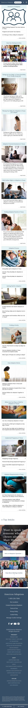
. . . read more (21, 69)
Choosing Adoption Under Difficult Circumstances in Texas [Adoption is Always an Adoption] (13, 501)
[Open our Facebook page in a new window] (8, 623)
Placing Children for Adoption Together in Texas (13, 393)
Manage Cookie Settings (14, 618)
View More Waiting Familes (13, 573)
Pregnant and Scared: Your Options (11, 31)
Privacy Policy (14, 611)
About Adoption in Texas (14, 683)
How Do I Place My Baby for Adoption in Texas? (12, 272)
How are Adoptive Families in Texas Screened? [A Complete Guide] (11, 351)
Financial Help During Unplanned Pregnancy (13, 461)
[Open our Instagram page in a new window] (18, 623)
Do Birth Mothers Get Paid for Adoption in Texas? (13, 307)
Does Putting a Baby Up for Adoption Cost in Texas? (13, 311)
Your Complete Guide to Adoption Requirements (14, 667)
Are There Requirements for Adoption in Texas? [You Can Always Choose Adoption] (13, 495)
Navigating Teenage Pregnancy (10, 458)
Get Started (18, 2)
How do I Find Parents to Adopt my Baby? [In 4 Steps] (13, 346)
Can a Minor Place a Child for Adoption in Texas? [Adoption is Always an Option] (12, 506)
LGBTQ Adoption (14, 675)
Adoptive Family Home (14, 660)
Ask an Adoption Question (14, 553)
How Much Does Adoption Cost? (14, 670)
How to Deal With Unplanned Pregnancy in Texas (13, 465)
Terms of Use (14, 608)
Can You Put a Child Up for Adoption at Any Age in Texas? (13, 424)
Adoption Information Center (14, 681)
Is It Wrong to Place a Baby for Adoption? (12, 35)
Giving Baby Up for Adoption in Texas (11, 269)
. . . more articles (21, 38)
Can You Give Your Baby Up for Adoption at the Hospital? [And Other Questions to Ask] (13, 429)
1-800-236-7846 (14, 598)
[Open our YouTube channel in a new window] (15, 623)
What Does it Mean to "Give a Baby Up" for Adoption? (14, 640)
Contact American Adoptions (14, 605)
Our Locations (14, 602)
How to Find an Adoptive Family (14, 654)
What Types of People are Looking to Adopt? (13, 354)
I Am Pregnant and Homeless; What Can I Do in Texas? (13, 316)
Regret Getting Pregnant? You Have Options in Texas (13, 27)
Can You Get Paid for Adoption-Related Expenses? (14, 646)
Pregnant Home (14, 637)
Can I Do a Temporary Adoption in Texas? (12, 420)
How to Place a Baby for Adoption (14, 643)
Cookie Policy (14, 614)
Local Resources (14, 685)
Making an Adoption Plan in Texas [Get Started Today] (12, 384)
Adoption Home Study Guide (14, 673)
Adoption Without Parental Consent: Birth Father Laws (14, 651)
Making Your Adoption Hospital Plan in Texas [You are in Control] (13, 388)
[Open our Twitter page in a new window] (11, 623)
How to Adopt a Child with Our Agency (14, 663)
